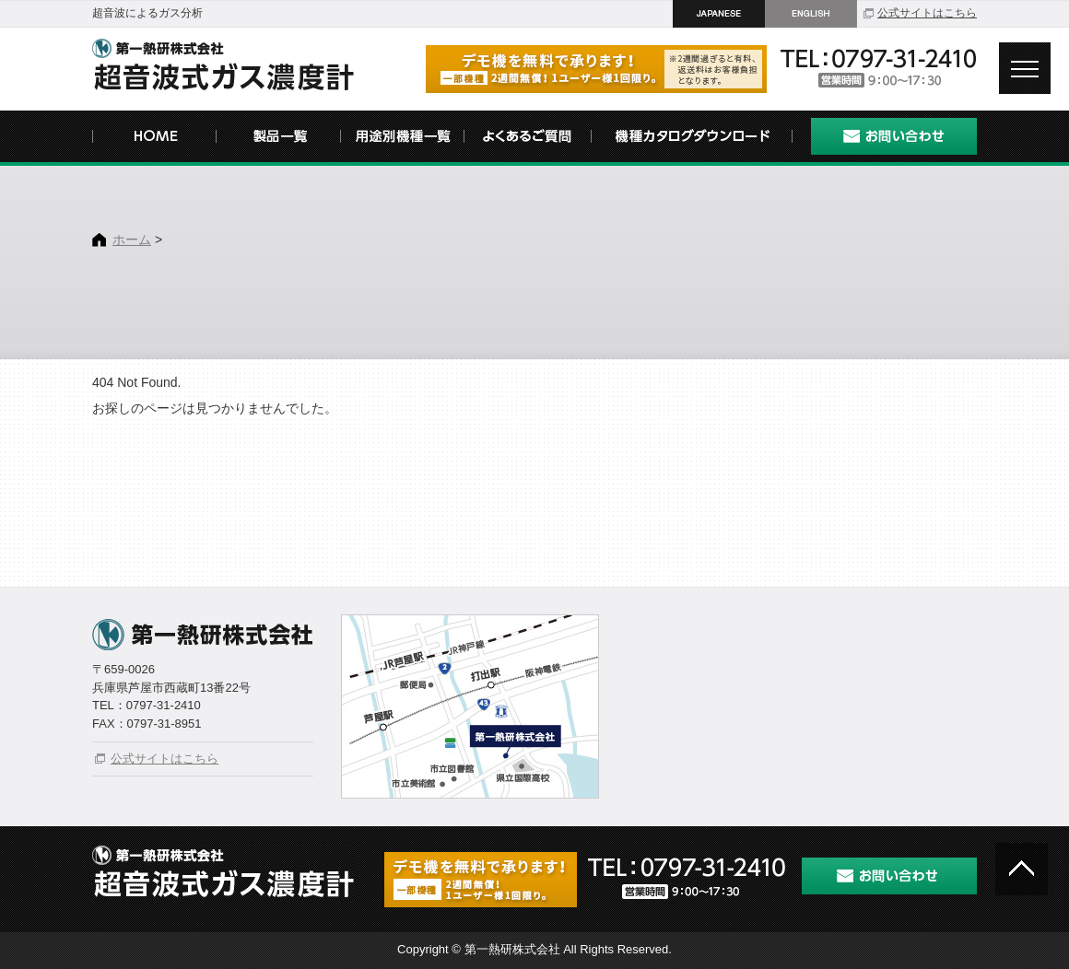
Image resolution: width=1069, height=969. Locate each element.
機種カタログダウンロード (691, 138)
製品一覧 (279, 138)
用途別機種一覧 (403, 138)
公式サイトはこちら (927, 12)
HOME (154, 138)
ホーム (131, 239)
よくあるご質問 (527, 138)
